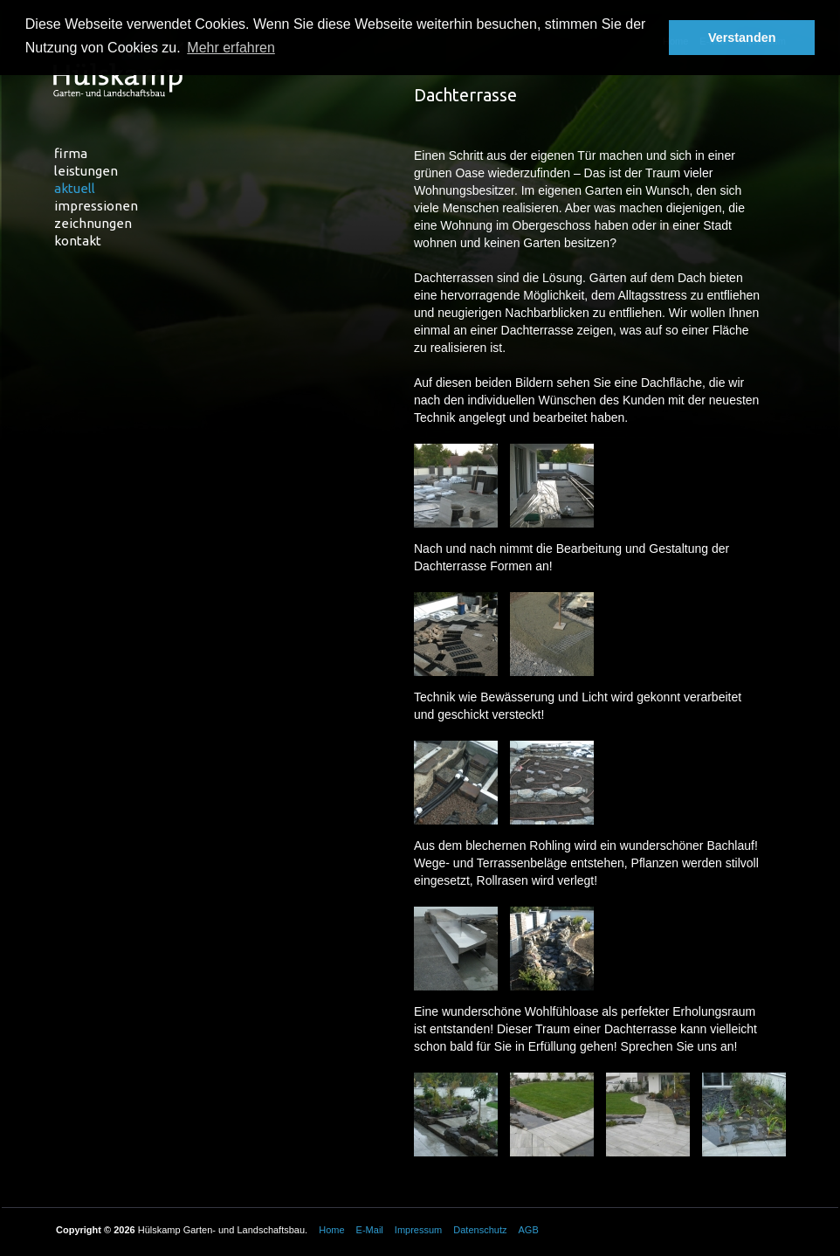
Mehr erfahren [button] (231, 47)
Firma (70, 153)
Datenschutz (479, 1230)
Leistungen (86, 170)
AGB (529, 1230)
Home (331, 1230)
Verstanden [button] (742, 38)
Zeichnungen (93, 223)
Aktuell (74, 188)
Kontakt (77, 240)
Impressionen (96, 205)
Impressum (418, 1230)
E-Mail (369, 1230)
